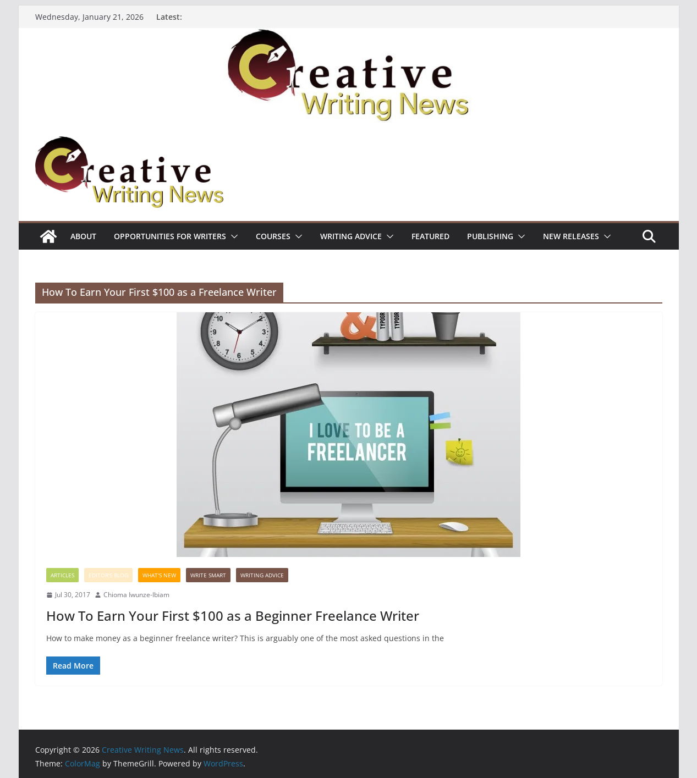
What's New (159, 575)
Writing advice (351, 236)
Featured (430, 236)
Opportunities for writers (170, 236)
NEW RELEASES (571, 236)
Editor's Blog (108, 575)
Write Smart (208, 575)
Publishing (490, 236)
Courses (273, 236)
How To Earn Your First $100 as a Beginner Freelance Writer (232, 615)
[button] (232, 236)
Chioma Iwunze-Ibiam (136, 594)
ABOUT (83, 236)
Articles (62, 575)
